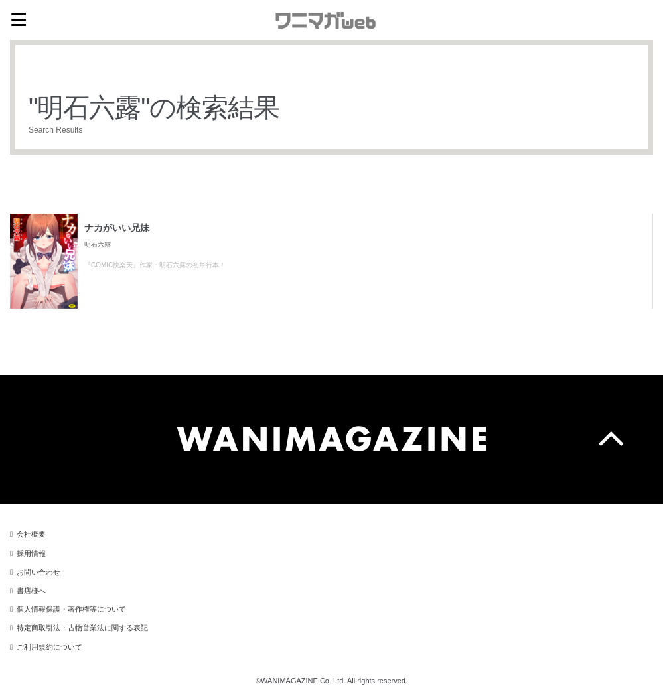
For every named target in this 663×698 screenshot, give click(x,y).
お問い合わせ (38, 572)
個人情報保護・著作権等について (71, 609)
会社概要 (31, 534)
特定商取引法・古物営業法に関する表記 (82, 628)
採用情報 (31, 553)
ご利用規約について (49, 647)
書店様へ (31, 590)
